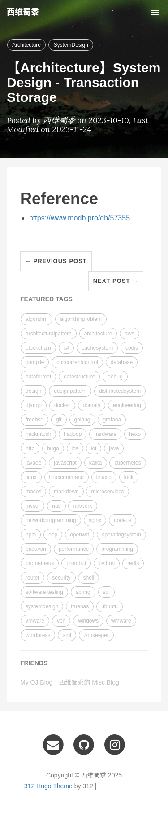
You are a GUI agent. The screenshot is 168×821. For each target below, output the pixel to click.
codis (131, 348)
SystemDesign (70, 45)
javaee (33, 463)
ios (75, 448)
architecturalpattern (49, 333)
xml (67, 635)
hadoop (73, 434)
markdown (66, 491)
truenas (80, 606)
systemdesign (42, 606)
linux (31, 477)
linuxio (104, 477)
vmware (35, 621)
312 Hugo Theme (48, 786)
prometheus (40, 563)
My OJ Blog (36, 682)
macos (33, 491)
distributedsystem (120, 391)
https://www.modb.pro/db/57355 (79, 218)
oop (52, 534)
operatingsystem (121, 534)
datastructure (79, 376)
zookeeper (96, 635)
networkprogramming (51, 520)
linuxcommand (66, 477)
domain (91, 405)
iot (94, 448)
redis (133, 563)
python (107, 563)
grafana (112, 420)
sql (106, 592)
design (33, 391)
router (32, 578)
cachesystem (97, 348)
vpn (61, 621)
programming (117, 549)
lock (129, 477)
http (30, 448)
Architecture (26, 45)
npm (31, 534)
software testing (44, 592)
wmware (121, 621)
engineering (127, 405)
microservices (107, 491)
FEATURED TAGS (46, 299)
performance (74, 549)
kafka (95, 463)
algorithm (36, 319)
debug (115, 376)
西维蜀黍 (23, 12)
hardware (105, 434)
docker (62, 405)
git (59, 420)
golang (82, 420)
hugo (53, 448)
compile (35, 362)
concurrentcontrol (77, 362)
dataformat (38, 376)
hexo (135, 434)
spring (83, 592)
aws (129, 333)
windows (88, 621)
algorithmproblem (81, 319)
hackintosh (38, 434)
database (122, 362)
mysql (32, 506)
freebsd (34, 420)
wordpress (38, 635)
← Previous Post (56, 261)
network (82, 506)
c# (66, 348)
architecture (98, 333)
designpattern (70, 391)
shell (88, 578)
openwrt (79, 534)
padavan (36, 549)
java (114, 448)
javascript (65, 463)
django (34, 405)
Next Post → (115, 280)
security (61, 578)
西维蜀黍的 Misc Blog (89, 682)
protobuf (76, 563)
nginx (95, 520)
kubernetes (127, 463)
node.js (122, 520)
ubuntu (109, 606)
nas (56, 506)
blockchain (38, 348)
